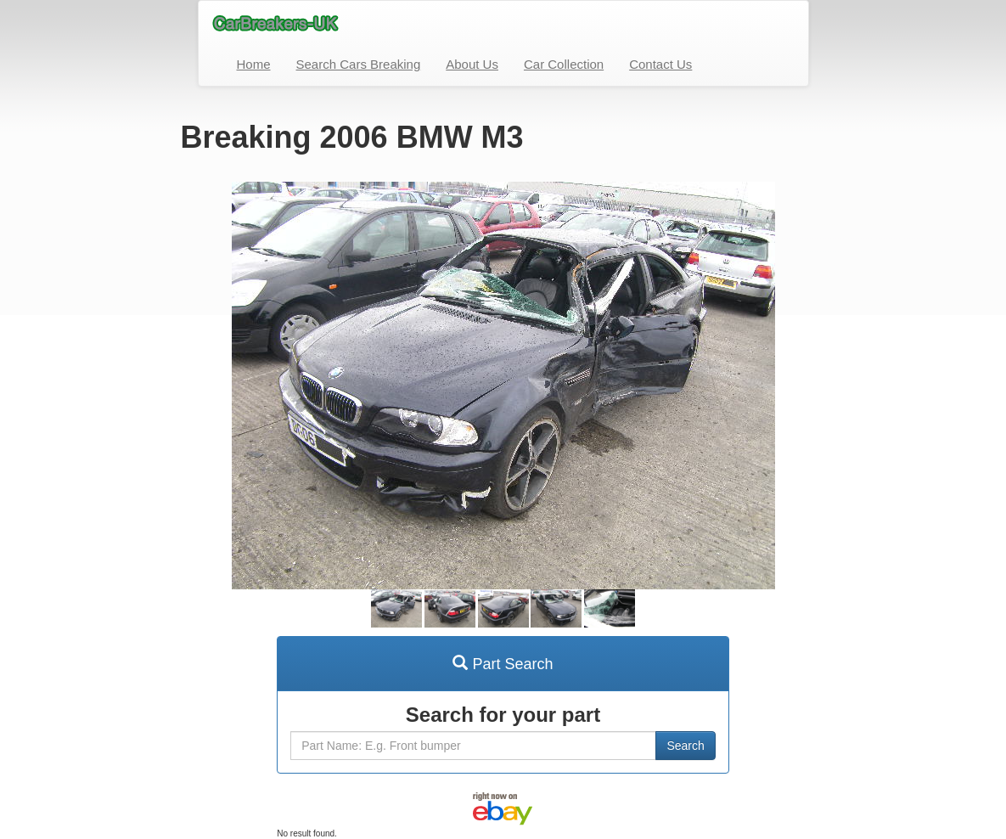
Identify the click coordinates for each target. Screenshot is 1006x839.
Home (254, 64)
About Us (472, 64)
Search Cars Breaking (358, 64)
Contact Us (660, 64)
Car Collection (564, 64)
